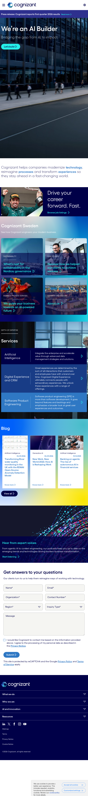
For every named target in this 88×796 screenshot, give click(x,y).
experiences (69, 171)
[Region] (23, 606)
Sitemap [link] (5, 729)
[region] (59, 788)
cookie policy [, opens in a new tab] (54, 793)
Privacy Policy (65, 661)
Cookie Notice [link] (7, 744)
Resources (7, 716)
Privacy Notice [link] (7, 739)
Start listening (9, 556)
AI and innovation (11, 709)
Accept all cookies (71, 785)
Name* (9, 587)
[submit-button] (11, 655)
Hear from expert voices (19, 542)
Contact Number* (56, 597)
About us (53, 303)
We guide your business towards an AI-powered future (19, 307)
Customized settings (72, 790)
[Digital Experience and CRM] (81, 378)
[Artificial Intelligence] (81, 356)
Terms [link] (4, 734)
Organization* (13, 597)
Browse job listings (57, 212)
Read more (65, 14)
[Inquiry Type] (65, 606)
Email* (50, 587)
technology (75, 167)
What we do (8, 694)
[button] (84, 5)
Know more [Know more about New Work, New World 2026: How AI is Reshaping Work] (37, 485)
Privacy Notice (18, 646)
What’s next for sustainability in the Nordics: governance (17, 267)
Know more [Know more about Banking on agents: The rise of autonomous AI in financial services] (64, 485)
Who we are (8, 701)
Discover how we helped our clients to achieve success (64, 267)
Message (10, 616)
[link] (21, 5)
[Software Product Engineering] (81, 402)
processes (27, 171)
